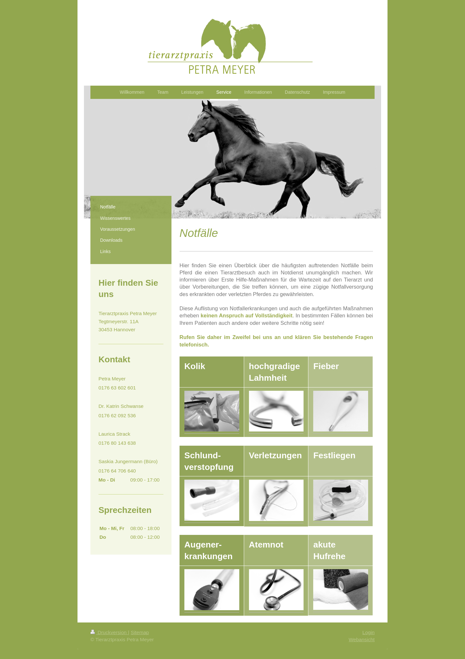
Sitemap (140, 632)
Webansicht (362, 639)
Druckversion (109, 632)
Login (368, 632)
